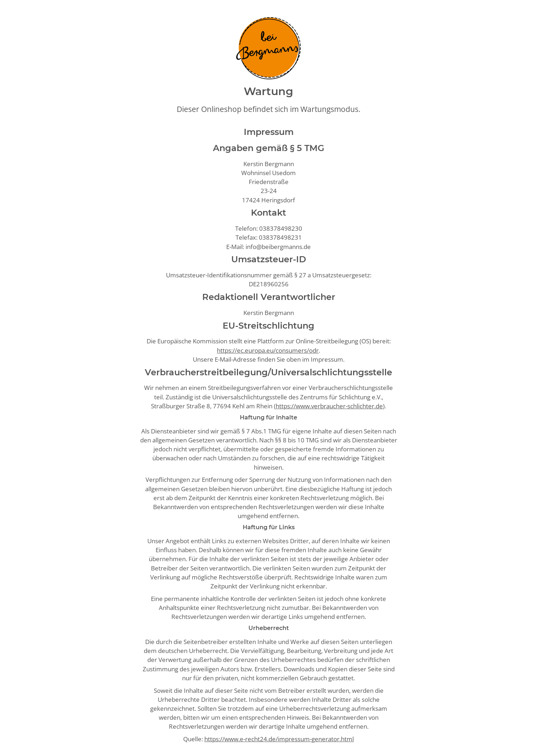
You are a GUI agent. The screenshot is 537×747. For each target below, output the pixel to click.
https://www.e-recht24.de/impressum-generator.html (279, 739)
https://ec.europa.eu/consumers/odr (268, 350)
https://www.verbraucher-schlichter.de (329, 406)
